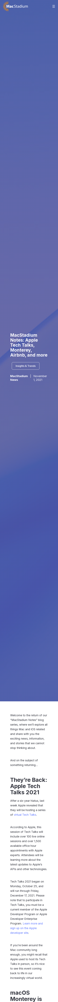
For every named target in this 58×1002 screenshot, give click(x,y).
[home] (15, 6)
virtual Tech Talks (25, 814)
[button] (53, 6)
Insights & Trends (26, 365)
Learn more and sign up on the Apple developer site (26, 928)
